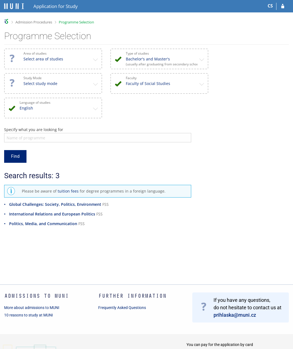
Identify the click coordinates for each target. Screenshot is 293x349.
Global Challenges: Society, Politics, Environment (55, 204)
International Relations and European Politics (52, 214)
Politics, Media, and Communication (43, 223)
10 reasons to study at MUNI (28, 315)
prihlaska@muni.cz (235, 315)
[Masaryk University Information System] (14, 6)
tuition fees (68, 191)
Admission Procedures (33, 22)
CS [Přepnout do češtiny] (270, 6)
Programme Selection (76, 22)
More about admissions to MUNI (31, 307)
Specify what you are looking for (33, 129)
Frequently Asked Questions (122, 307)
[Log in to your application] (282, 6)
